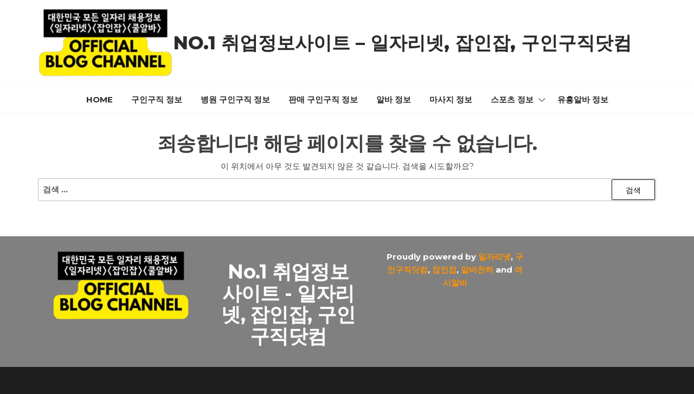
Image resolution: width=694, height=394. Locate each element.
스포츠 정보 (512, 99)
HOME (99, 99)
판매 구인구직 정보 (323, 99)
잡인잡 (444, 269)
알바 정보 (393, 99)
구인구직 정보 (156, 99)
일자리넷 (494, 256)
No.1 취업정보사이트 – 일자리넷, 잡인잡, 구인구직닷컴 (403, 42)
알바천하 (477, 269)
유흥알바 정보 (582, 99)
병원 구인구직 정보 (235, 99)
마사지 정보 (450, 99)
